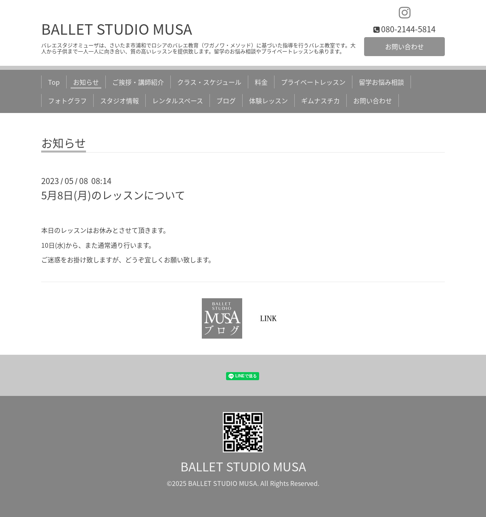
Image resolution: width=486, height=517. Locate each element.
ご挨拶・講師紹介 (138, 82)
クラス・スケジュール (209, 82)
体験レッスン (268, 100)
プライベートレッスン (313, 82)
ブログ (226, 100)
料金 (261, 82)
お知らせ (86, 82)
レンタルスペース (177, 100)
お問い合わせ (404, 46)
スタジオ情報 (119, 100)
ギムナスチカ (320, 100)
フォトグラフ (67, 100)
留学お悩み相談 (381, 82)
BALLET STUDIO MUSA (116, 29)
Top (54, 82)
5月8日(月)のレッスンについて (113, 195)
